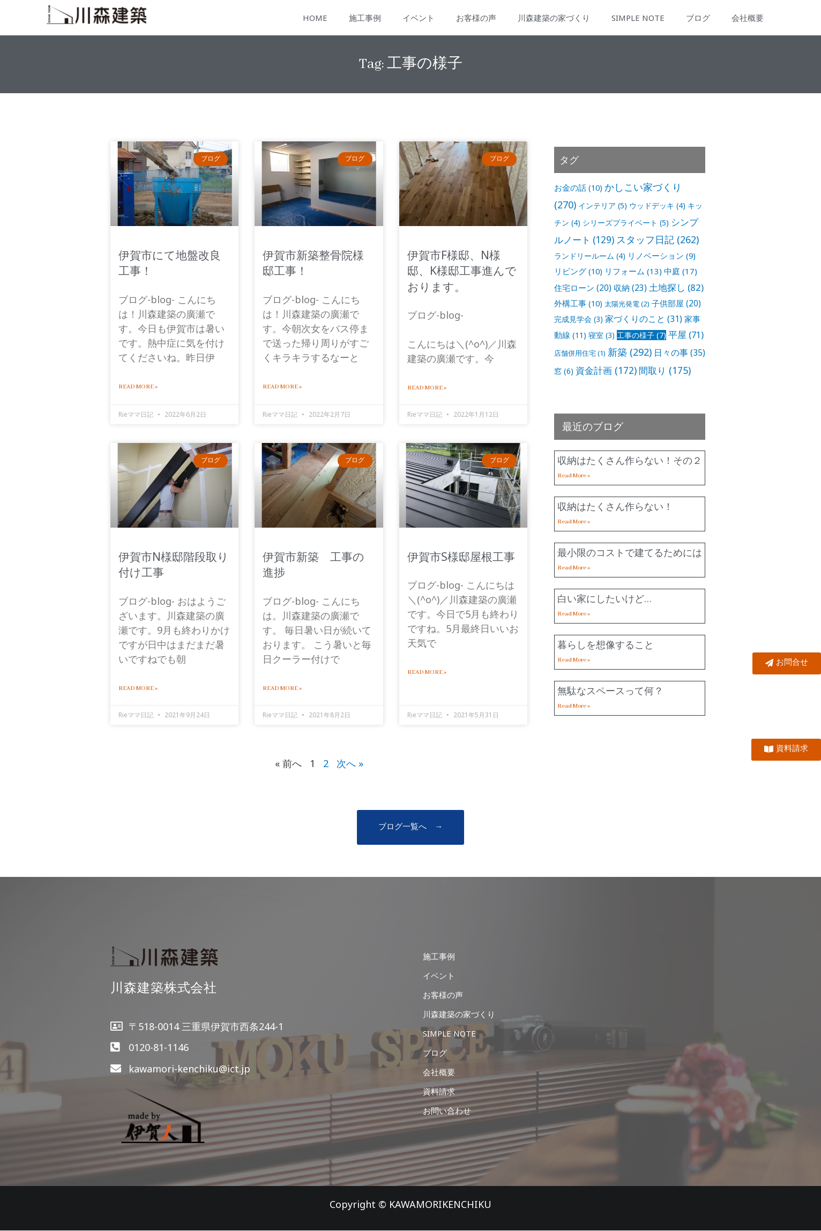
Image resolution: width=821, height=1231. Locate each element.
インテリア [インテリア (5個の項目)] (602, 205)
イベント (418, 17)
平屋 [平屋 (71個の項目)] (686, 334)
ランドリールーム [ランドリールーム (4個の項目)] (589, 256)
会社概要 (748, 17)
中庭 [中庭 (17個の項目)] (680, 271)
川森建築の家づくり (554, 17)
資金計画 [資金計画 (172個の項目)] (606, 370)
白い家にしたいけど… (604, 598)
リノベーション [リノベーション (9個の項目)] (662, 255)
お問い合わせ (447, 1110)
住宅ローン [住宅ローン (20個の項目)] (582, 287)
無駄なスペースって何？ (610, 690)
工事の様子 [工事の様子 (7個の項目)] (641, 335)
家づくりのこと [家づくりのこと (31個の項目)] (643, 319)
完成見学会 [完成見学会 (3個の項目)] (578, 319)
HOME (315, 17)
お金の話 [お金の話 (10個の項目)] (578, 187)
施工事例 (365, 17)
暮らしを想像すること (605, 644)
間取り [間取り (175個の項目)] (665, 370)
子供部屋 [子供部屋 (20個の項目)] (676, 303)
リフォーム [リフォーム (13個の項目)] (633, 271)
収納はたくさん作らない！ (615, 506)
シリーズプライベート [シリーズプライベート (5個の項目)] (626, 222)
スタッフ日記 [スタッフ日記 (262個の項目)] (657, 239)
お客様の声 (476, 17)
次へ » (350, 763)
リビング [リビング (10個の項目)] (578, 271)
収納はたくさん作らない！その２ (629, 460)
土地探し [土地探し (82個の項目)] (676, 287)
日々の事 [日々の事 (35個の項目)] (679, 352)
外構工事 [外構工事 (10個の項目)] (578, 303)
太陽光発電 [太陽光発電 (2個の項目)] (627, 304)
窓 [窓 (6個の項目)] (563, 371)
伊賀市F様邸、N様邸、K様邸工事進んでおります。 (462, 270)
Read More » (138, 387)
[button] (410, 827)
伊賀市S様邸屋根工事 (461, 556)
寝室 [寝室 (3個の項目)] (601, 335)
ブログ (698, 17)
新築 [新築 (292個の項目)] (630, 352)
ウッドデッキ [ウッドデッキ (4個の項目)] (657, 205)
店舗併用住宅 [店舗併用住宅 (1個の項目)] (580, 353)
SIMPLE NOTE (638, 17)
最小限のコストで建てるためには (629, 552)
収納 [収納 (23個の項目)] (630, 288)
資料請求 (439, 1091)
